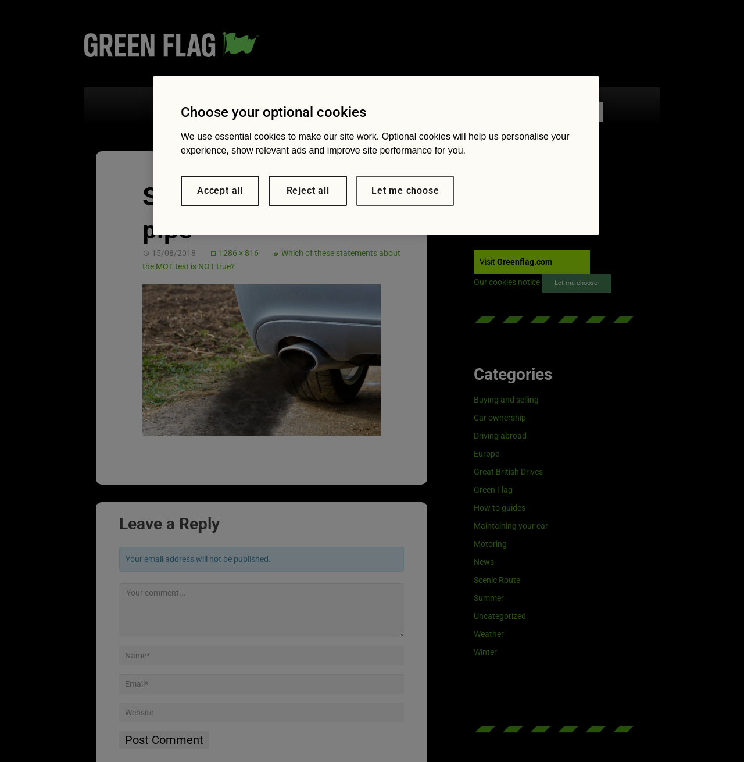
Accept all (220, 190)
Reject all (308, 190)
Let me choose (405, 190)
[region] (376, 155)
